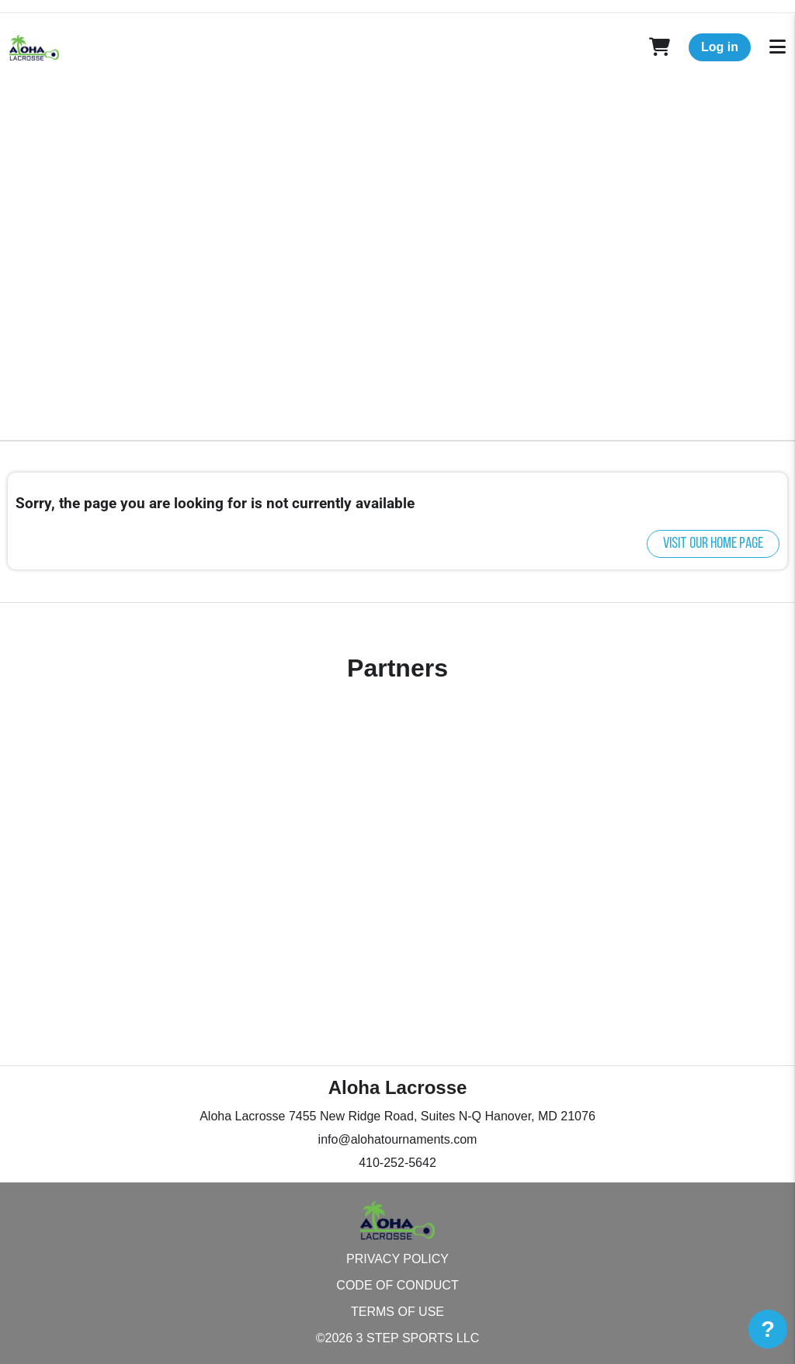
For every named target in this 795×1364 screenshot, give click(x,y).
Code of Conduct (397, 1285)
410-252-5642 (397, 1162)
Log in (719, 47)
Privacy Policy (397, 1258)
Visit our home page (713, 544)
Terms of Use (397, 1311)
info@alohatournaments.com (397, 1139)
